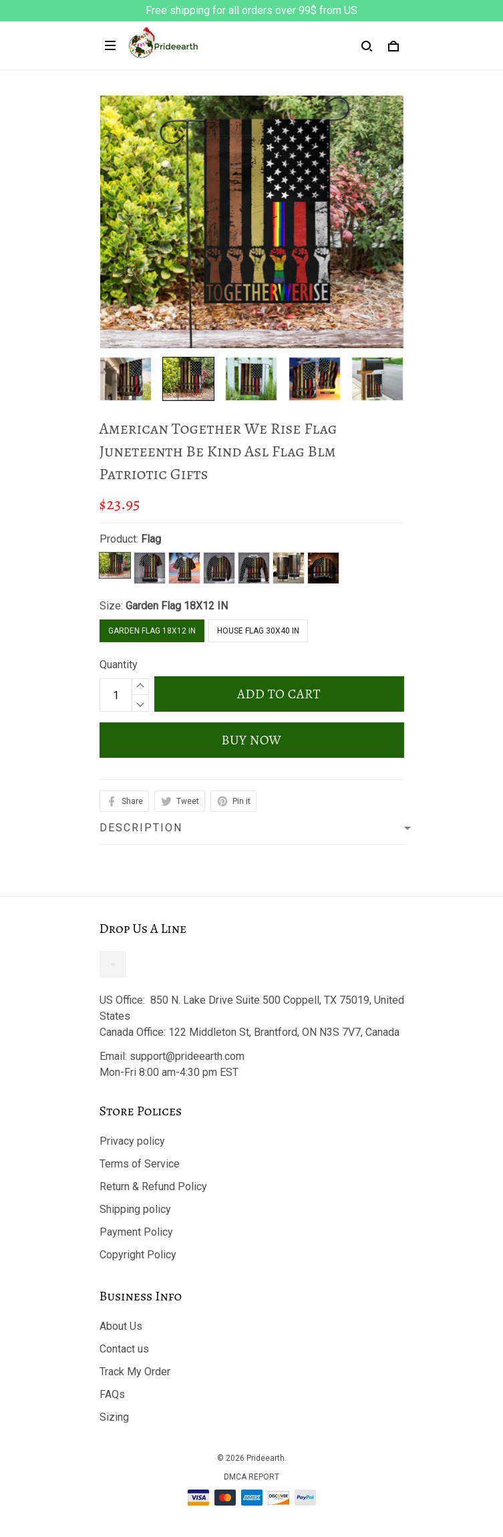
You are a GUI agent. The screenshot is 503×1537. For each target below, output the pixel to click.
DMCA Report (251, 1477)
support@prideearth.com (187, 1056)
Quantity (119, 664)
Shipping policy (135, 1209)
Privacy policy (132, 1141)
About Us (121, 1326)
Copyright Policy (138, 1254)
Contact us (124, 1349)
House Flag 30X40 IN (258, 631)
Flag (151, 539)
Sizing (114, 1417)
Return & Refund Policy (153, 1186)
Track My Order (135, 1371)
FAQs (112, 1394)
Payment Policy (136, 1232)
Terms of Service (140, 1163)
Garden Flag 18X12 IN (177, 605)
